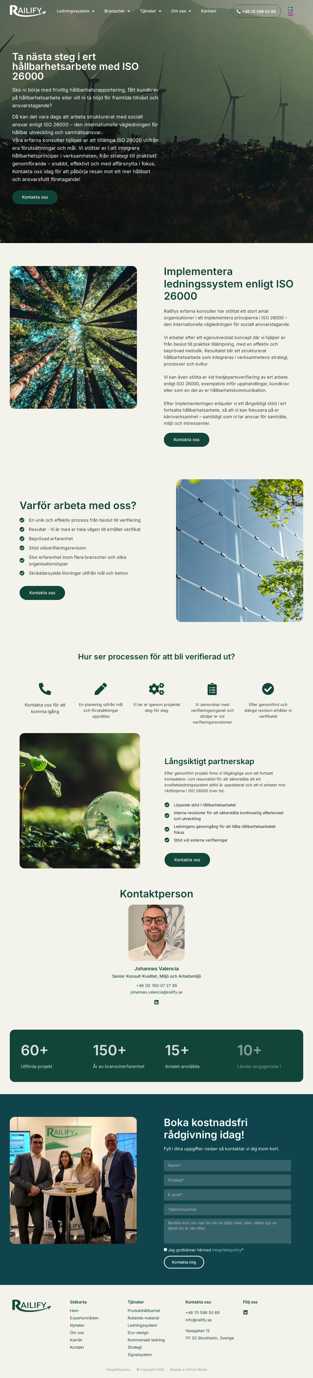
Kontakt (208, 11)
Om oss (181, 11)
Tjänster (150, 11)
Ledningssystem (76, 11)
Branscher (117, 11)
